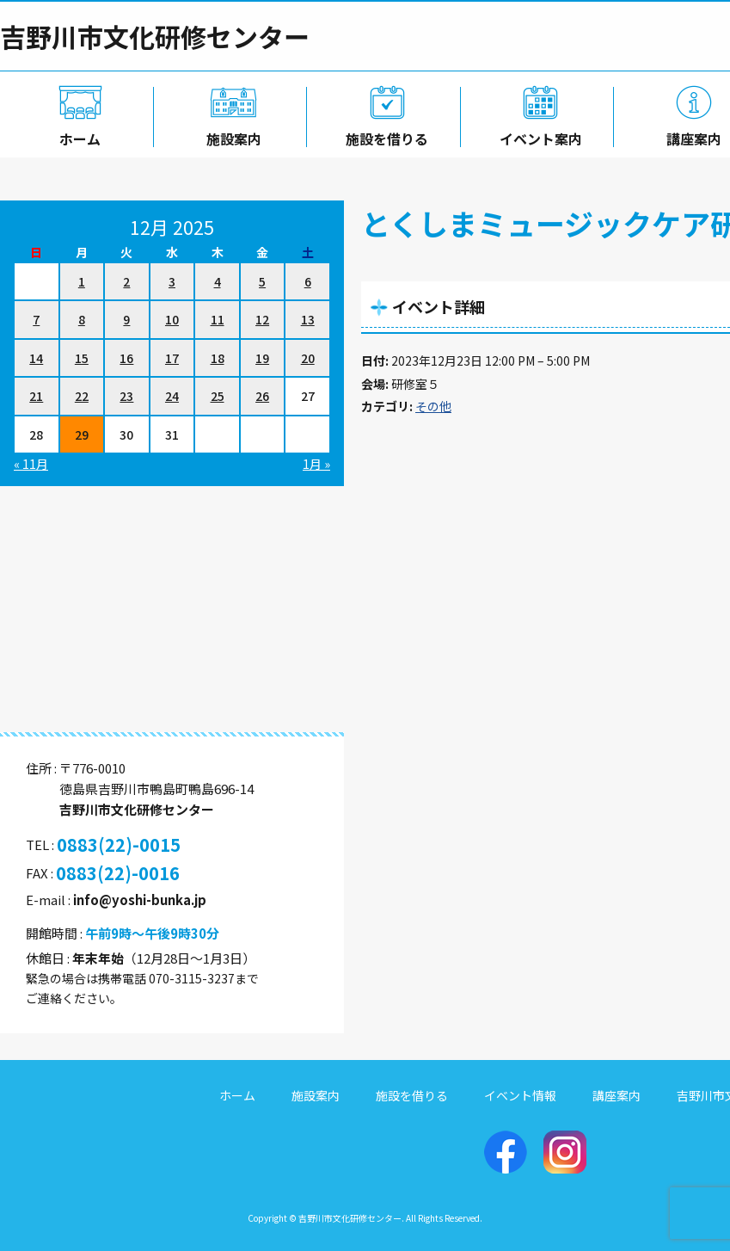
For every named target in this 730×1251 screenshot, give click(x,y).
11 (217, 319)
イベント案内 (537, 135)
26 (262, 395)
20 (308, 358)
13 (308, 319)
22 (82, 395)
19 (262, 358)
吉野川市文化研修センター (155, 36)
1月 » (316, 463)
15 (82, 358)
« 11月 (31, 463)
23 (126, 395)
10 (172, 319)
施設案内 (230, 135)
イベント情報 (520, 1095)
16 (126, 358)
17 (172, 358)
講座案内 (616, 1095)
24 (172, 395)
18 (217, 358)
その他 (433, 406)
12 (262, 319)
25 (217, 395)
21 (36, 395)
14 (36, 358)
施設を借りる (383, 135)
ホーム (76, 135)
